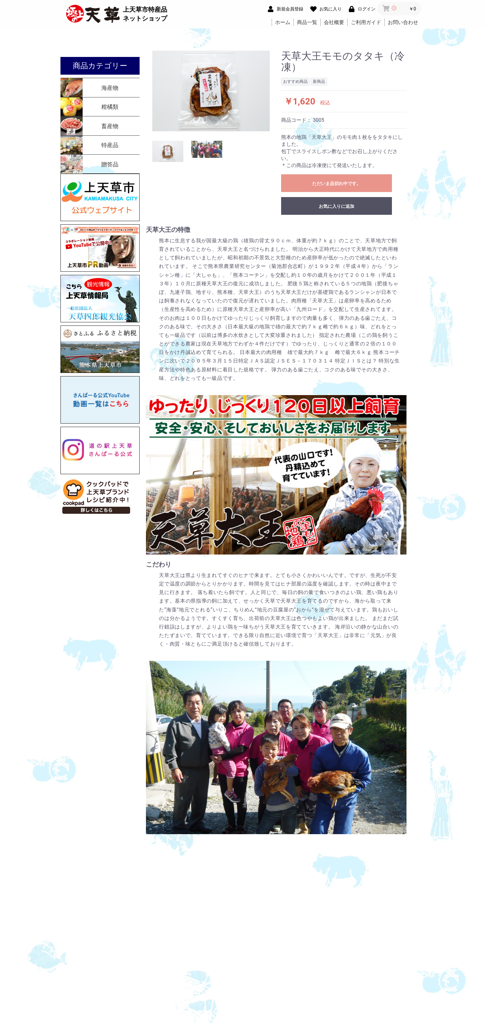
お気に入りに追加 (336, 206)
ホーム (282, 22)
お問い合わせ (403, 22)
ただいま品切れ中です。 (336, 183)
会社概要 (334, 22)
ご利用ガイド (366, 22)
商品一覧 (307, 22)
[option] (211, 91)
